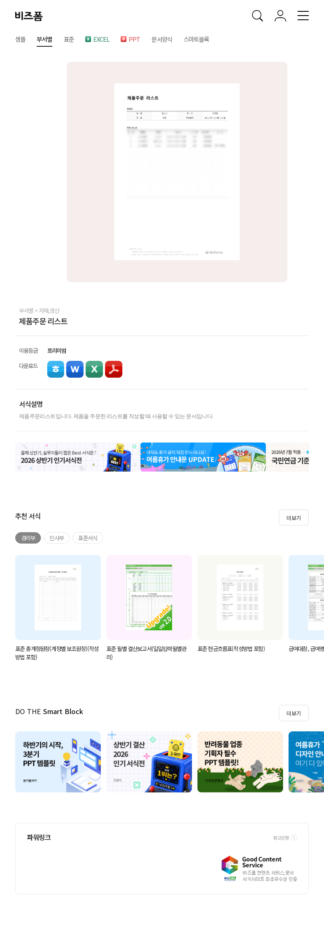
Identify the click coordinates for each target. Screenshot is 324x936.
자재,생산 (49, 310)
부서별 (26, 310)
